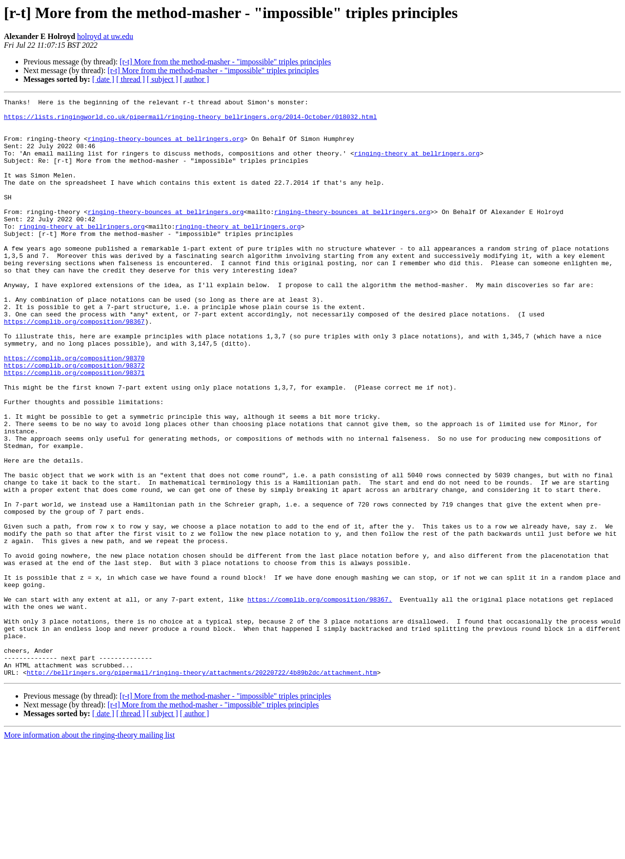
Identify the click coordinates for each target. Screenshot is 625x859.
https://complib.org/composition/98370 (74, 410)
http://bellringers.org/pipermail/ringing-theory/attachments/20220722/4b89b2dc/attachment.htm (202, 787)
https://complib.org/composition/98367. (319, 700)
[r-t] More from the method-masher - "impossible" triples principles (225, 62)
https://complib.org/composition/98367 (74, 366)
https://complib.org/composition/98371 (74, 428)
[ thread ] (130, 79)
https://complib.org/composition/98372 (74, 419)
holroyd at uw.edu (105, 36)
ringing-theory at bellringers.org (417, 164)
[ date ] (103, 79)
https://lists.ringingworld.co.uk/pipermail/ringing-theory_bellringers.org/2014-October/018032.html (190, 121)
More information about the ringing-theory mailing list (89, 850)
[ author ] (194, 79)
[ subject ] (162, 79)
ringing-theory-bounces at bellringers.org (166, 147)
